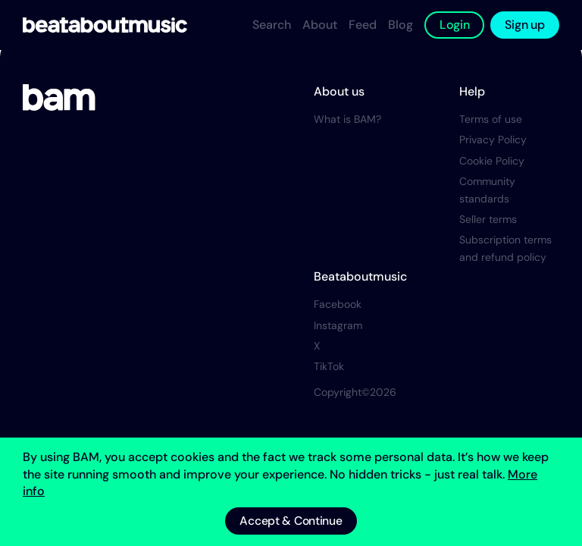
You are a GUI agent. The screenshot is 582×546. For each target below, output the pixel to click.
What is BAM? (347, 130)
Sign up (524, 25)
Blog (400, 25)
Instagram (338, 337)
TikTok (329, 377)
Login (455, 25)
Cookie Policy (491, 172)
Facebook (337, 315)
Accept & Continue (291, 521)
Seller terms (488, 230)
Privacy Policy (493, 151)
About (319, 25)
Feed (363, 25)
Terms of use (490, 130)
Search (271, 25)
